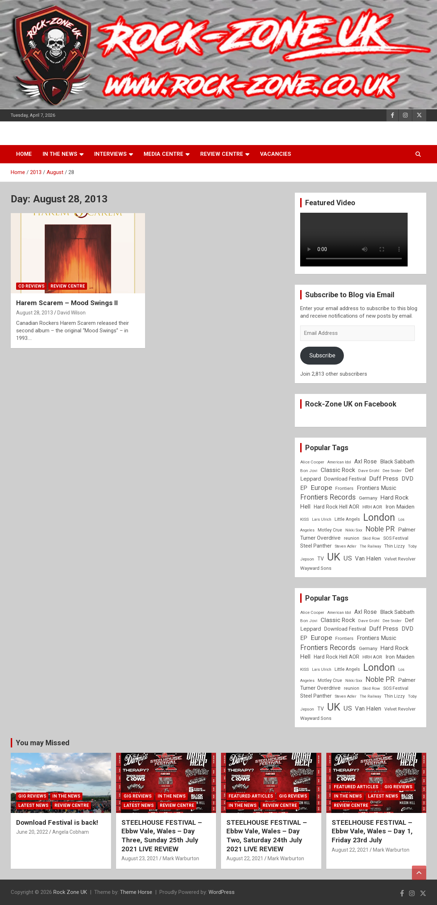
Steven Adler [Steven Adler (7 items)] (345, 546)
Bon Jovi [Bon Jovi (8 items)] (308, 470)
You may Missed (42, 742)
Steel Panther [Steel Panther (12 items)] (316, 546)
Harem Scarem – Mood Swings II (67, 303)
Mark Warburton (181, 858)
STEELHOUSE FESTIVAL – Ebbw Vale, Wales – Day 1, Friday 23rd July (372, 831)
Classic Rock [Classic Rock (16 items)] (338, 469)
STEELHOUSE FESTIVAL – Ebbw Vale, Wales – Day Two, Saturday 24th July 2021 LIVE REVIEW (266, 835)
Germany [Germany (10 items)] (368, 498)
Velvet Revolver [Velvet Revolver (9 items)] (400, 559)
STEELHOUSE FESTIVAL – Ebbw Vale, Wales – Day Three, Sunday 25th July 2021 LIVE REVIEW (161, 835)
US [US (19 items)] (348, 558)
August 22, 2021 (244, 858)
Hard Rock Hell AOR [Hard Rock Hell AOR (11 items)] (336, 507)
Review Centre (221, 154)
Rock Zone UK (70, 892)
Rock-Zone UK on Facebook (351, 404)
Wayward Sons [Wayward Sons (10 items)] (315, 568)
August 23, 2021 (139, 858)
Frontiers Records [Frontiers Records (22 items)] (328, 497)
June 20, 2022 (32, 832)
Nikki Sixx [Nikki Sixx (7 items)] (353, 530)
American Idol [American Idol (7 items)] (339, 462)
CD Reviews (31, 286)
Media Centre (163, 154)
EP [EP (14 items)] (303, 488)
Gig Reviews (32, 796)
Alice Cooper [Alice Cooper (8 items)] (312, 461)
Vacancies (275, 154)
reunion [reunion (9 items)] (351, 538)
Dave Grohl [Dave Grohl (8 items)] (368, 470)
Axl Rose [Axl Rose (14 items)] (365, 461)
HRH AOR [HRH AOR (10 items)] (372, 507)
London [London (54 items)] (379, 517)
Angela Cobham (70, 832)
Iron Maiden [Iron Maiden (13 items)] (399, 507)
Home (24, 154)
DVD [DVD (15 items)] (407, 478)
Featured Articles (251, 796)
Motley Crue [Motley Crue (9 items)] (330, 530)
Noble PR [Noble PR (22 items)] (380, 529)
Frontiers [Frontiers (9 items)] (344, 488)
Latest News (33, 805)
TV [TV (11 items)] (320, 559)
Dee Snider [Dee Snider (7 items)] (392, 470)
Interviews (110, 154)
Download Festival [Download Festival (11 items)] (345, 479)
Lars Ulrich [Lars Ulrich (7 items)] (321, 519)
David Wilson (71, 313)
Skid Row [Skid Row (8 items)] (371, 538)
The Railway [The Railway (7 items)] (370, 546)
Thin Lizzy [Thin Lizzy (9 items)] (394, 546)
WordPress (221, 892)
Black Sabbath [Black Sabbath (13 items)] (397, 461)
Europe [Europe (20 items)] (321, 488)
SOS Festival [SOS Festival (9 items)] (395, 538)
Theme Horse (136, 892)
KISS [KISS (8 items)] (304, 519)
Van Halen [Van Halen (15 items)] (368, 558)
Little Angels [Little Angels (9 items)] (347, 519)
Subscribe (322, 355)
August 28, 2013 (34, 313)
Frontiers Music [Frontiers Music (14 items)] (376, 488)
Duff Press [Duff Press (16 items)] (383, 478)
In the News (60, 154)
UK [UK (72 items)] (333, 557)
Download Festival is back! (57, 822)
